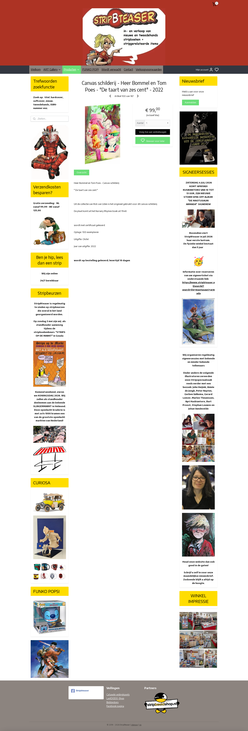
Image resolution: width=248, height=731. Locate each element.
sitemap (134, 725)
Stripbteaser (80, 691)
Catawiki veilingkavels (118, 694)
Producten (72, 69)
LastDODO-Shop (115, 698)
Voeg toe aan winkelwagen (152, 132)
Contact (128, 69)
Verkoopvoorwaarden (149, 69)
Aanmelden (190, 102)
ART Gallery (52, 69)
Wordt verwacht (111, 69)
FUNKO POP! (90, 69)
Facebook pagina (115, 706)
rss (140, 725)
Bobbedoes (112, 702)
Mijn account (204, 70)
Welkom (36, 69)
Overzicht (81, 172)
